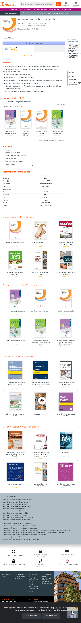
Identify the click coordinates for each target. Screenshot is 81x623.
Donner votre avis (39, 26)
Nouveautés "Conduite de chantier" (19, 356)
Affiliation (45, 576)
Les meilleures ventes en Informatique (15, 502)
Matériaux (33, 528)
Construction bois (36, 526)
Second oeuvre (17, 523)
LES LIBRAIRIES (19, 574)
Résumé (71, 73)
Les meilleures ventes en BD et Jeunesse (16, 520)
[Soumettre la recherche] (58, 4)
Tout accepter (31, 615)
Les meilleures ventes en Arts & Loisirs (15, 513)
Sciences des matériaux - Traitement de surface (54, 530)
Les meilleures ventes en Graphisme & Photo (17, 500)
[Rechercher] (38, 4)
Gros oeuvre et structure (20, 526)
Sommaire (72, 79)
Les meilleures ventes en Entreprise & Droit (17, 506)
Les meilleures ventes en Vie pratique (15, 515)
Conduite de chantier (19, 537)
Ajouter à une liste (34, 43)
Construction (7, 523)
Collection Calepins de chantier (37, 23)
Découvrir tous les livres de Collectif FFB (52, 141)
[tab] (18, 48)
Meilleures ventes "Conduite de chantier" (21, 427)
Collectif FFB (21, 23)
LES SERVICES (46, 574)
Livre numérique (33, 586)
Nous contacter (33, 588)
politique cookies (55, 608)
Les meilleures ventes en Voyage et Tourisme (18, 517)
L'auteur (71, 76)
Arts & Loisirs (7, 539)
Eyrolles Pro (18, 578)
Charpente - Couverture (38, 535)
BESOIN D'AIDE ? (33, 574)
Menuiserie (27, 523)
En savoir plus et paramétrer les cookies (54, 610)
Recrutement (46, 581)
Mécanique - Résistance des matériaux (51, 532)
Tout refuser (51, 615)
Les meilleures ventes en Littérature (14, 511)
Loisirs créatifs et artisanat (21, 539)
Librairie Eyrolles (20, 576)
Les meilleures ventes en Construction (15, 504)
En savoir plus (60, 104)
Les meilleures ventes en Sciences (14, 509)
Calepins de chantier (45, 183)
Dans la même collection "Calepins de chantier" (24, 285)
